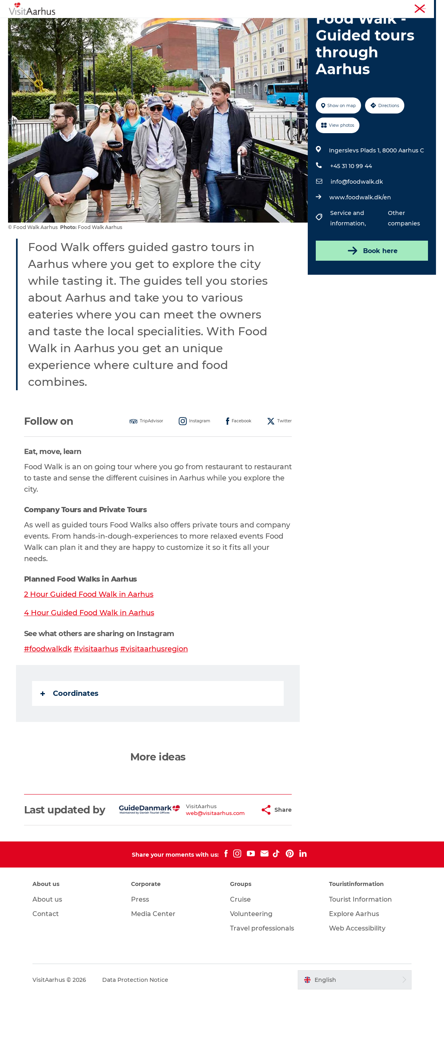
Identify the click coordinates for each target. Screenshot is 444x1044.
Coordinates (69, 730)
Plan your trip (294, 26)
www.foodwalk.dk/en (360, 235)
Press (140, 948)
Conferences (421, 7)
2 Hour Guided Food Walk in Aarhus (88, 632)
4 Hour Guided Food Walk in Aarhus (89, 651)
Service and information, (348, 256)
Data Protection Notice (136, 1028)
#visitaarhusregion (154, 686)
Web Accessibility (357, 977)
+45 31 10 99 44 (351, 204)
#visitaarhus (96, 686)
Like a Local (183, 26)
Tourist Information (375, 7)
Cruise (240, 948)
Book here (372, 289)
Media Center (153, 962)
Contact (46, 962)
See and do (104, 26)
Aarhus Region (328, 7)
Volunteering (251, 962)
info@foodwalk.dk (357, 219)
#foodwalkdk (48, 686)
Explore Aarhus (354, 962)
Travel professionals (262, 977)
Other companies (404, 256)
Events (143, 26)
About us (48, 948)
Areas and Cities (237, 26)
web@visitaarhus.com (195, 856)
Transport (342, 26)
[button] (236, 852)
